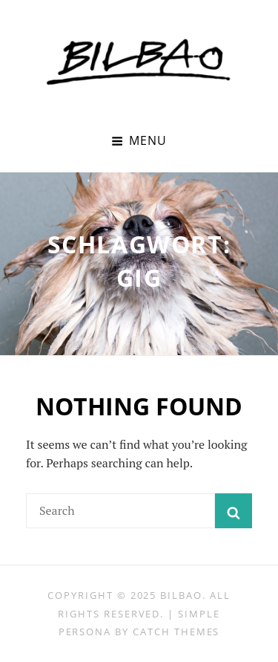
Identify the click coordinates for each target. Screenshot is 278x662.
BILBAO (181, 595)
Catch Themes (176, 631)
